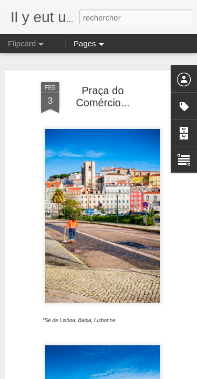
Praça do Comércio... (102, 96)
